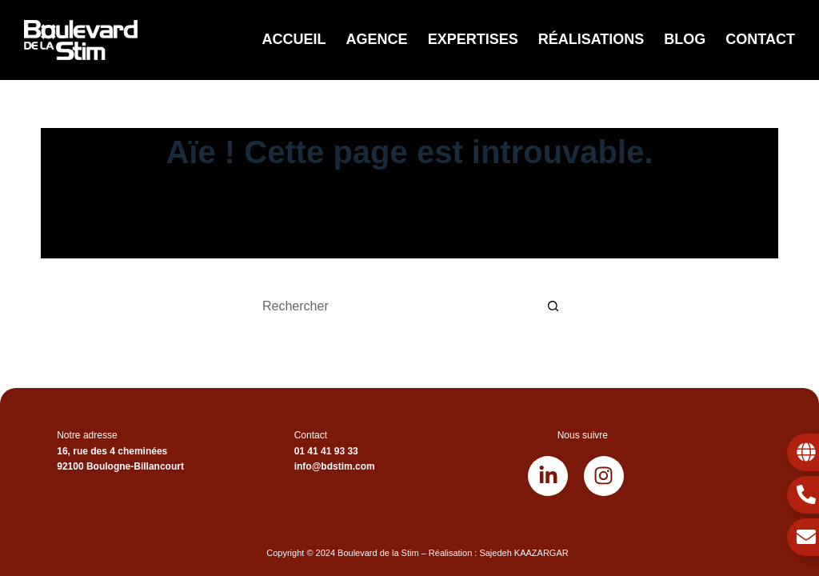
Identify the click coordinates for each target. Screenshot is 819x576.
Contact (760, 39)
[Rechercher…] (393, 306)
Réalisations (591, 39)
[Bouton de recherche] (553, 306)
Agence (377, 39)
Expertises (473, 39)
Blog (684, 39)
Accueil (294, 39)
